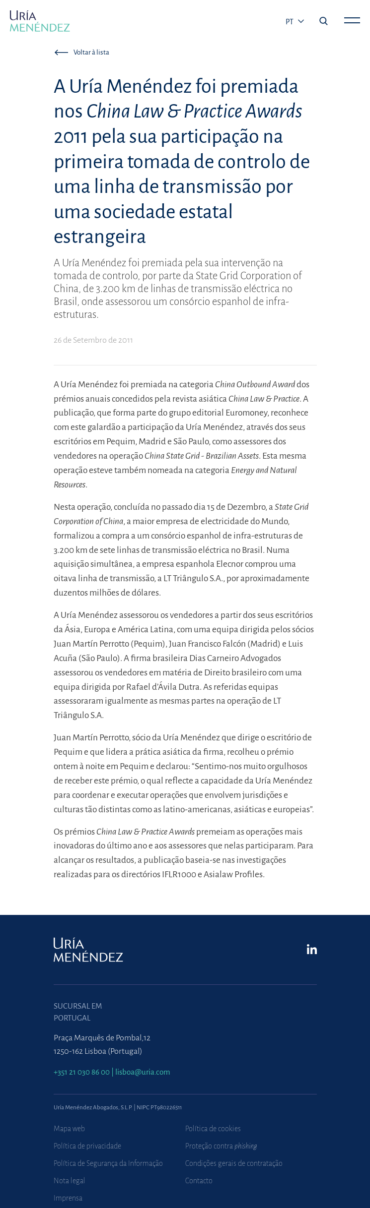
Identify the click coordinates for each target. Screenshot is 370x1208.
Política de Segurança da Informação (108, 1163)
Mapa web (69, 1129)
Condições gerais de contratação (234, 1163)
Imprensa (68, 1198)
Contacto (199, 1181)
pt (290, 22)
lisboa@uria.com (142, 1072)
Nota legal (69, 1181)
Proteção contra (221, 1146)
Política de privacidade (87, 1146)
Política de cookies (213, 1129)
